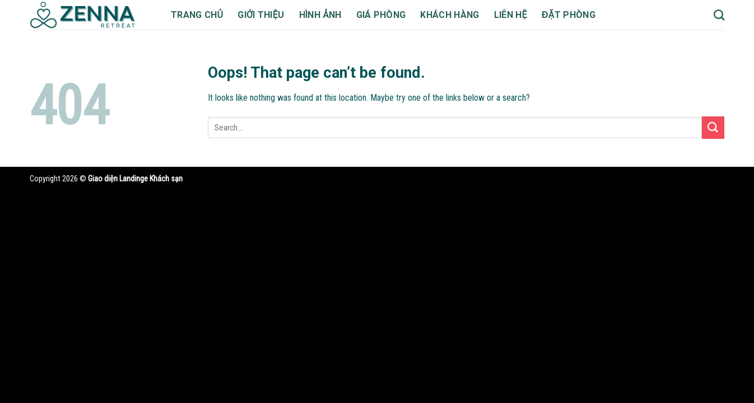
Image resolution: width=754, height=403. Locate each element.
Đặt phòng (585, 15)
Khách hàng (461, 15)
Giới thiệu (264, 15)
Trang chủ (198, 15)
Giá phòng (388, 15)
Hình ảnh (325, 15)
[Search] (719, 15)
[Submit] (713, 127)
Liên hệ (525, 15)
